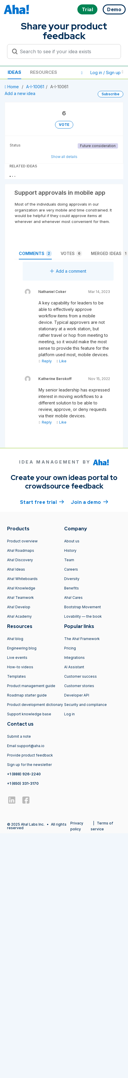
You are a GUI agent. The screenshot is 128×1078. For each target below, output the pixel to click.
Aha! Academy (19, 616)
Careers (71, 569)
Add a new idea (20, 93)
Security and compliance (85, 704)
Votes (71, 253)
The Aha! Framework (82, 639)
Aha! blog (15, 639)
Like (61, 361)
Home (12, 86)
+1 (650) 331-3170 (23, 783)
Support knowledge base (29, 714)
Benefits (71, 588)
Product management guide (31, 686)
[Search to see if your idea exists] (66, 51)
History (70, 550)
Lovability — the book (83, 616)
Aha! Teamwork (20, 597)
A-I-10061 (35, 86)
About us (71, 541)
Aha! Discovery (20, 560)
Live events (17, 657)
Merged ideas (109, 253)
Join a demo (89, 502)
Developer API (76, 695)
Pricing (70, 648)
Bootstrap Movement (82, 607)
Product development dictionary (35, 704)
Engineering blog (21, 648)
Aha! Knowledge (21, 588)
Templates (16, 676)
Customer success (80, 676)
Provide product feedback (30, 755)
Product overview (22, 541)
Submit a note (19, 736)
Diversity (71, 579)
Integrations (74, 657)
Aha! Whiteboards (22, 579)
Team (69, 560)
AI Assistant (74, 667)
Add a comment (68, 271)
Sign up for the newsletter (29, 764)
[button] (81, 72)
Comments (35, 253)
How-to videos (20, 667)
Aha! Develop (18, 607)
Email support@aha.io (25, 746)
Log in (69, 714)
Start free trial (42, 502)
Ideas (14, 72)
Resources (43, 72)
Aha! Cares (73, 597)
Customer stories (79, 686)
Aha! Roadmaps (20, 550)
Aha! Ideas (16, 569)
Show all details (64, 156)
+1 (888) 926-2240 (24, 774)
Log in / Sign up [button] (106, 72)
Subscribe (110, 94)
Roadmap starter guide (27, 695)
